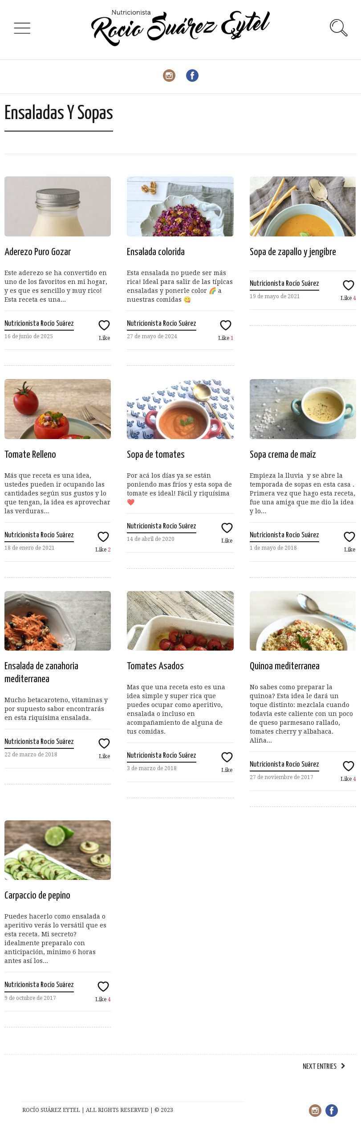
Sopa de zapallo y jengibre (293, 252)
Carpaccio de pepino (37, 896)
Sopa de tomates (156, 455)
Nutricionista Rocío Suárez (39, 324)
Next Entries (320, 1067)
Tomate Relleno (30, 455)
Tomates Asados (155, 666)
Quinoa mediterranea (285, 666)
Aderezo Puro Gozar (37, 252)
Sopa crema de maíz (283, 455)
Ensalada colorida (156, 252)
